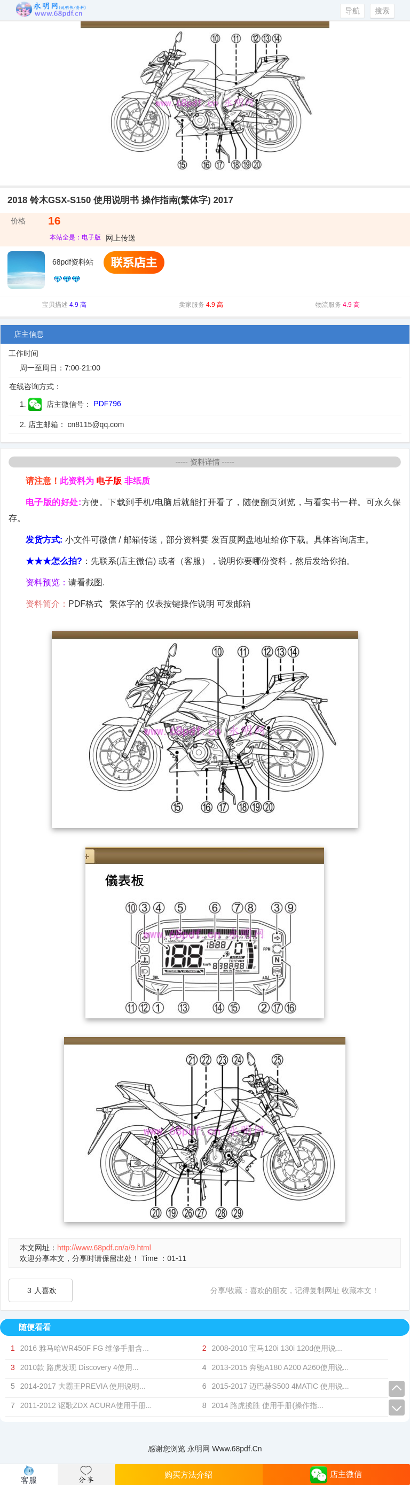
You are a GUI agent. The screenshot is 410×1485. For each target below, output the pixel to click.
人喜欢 (42, 1290)
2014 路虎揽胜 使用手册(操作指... (267, 1405)
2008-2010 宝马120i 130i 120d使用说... (276, 1348)
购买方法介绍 (188, 1474)
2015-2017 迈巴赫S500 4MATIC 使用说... (280, 1386)
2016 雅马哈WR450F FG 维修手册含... (84, 1348)
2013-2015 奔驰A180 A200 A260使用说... (280, 1367)
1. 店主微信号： (55, 404)
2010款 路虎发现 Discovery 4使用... (79, 1367)
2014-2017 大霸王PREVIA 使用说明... (83, 1386)
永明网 (198, 1448)
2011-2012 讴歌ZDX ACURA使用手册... (86, 1405)
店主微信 (336, 1474)
